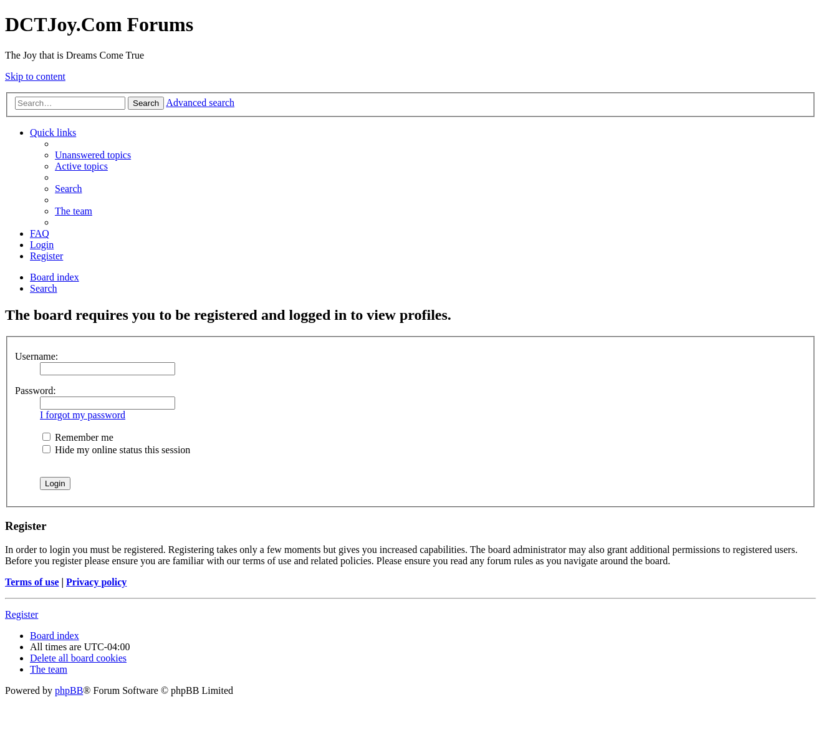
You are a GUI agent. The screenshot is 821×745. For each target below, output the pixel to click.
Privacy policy (96, 582)
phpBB (69, 690)
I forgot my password (82, 415)
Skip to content (35, 76)
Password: (35, 390)
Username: (36, 356)
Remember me (77, 437)
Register (21, 614)
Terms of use (32, 582)
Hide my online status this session (116, 450)
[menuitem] (93, 155)
